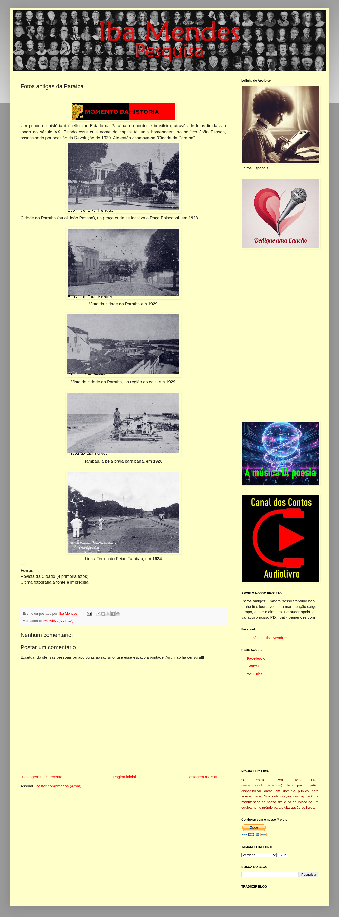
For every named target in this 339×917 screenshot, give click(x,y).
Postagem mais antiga (206, 777)
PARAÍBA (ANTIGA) (58, 621)
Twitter (253, 666)
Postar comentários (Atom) (58, 786)
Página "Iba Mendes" (270, 638)
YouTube (255, 674)
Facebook (256, 658)
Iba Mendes (68, 614)
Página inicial (124, 777)
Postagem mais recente (42, 777)
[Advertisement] (279, 335)
